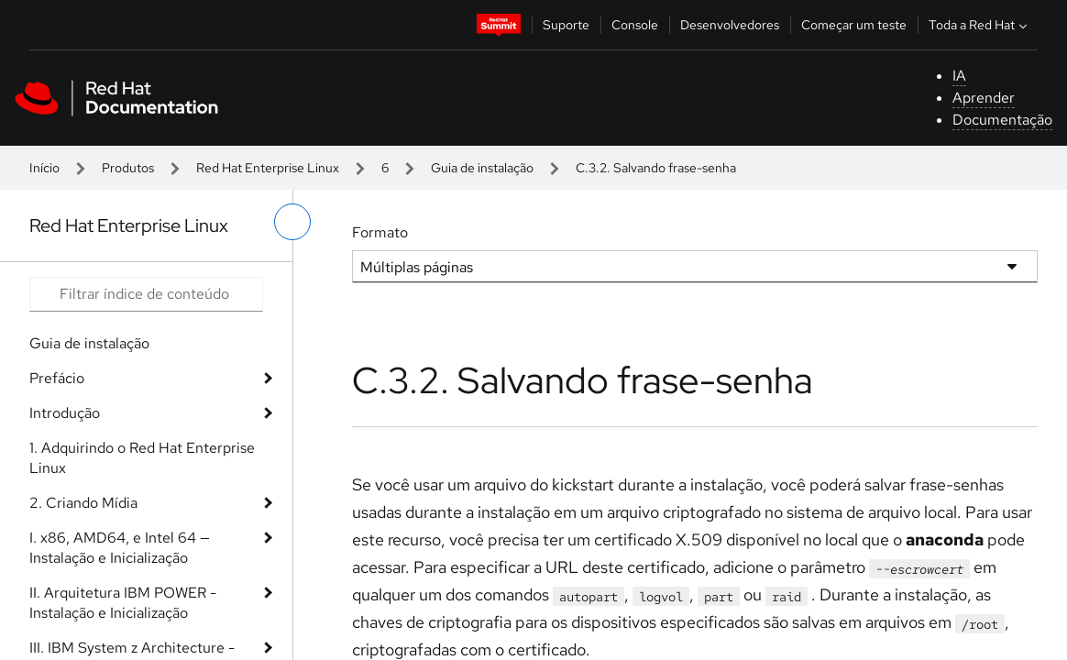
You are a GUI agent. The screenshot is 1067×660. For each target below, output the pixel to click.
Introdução (64, 413)
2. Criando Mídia (83, 502)
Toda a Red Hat (980, 24)
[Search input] (146, 294)
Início (44, 168)
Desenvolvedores (729, 24)
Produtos (128, 168)
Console (634, 24)
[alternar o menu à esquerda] (292, 222)
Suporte (566, 24)
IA (959, 75)
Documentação (1002, 119)
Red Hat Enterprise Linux (267, 168)
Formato (380, 232)
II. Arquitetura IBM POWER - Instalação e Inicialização (122, 602)
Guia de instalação (482, 168)
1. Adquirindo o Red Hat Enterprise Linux (142, 458)
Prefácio (56, 378)
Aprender (983, 97)
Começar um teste (854, 24)
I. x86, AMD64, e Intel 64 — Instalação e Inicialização (119, 547)
